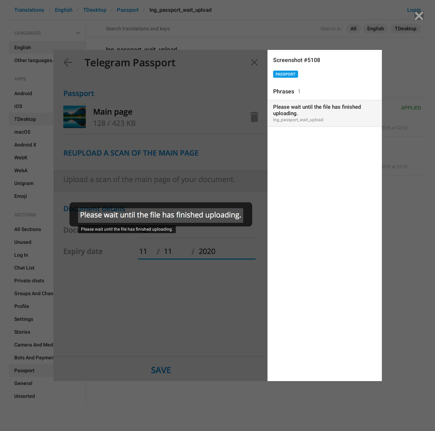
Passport (286, 74)
